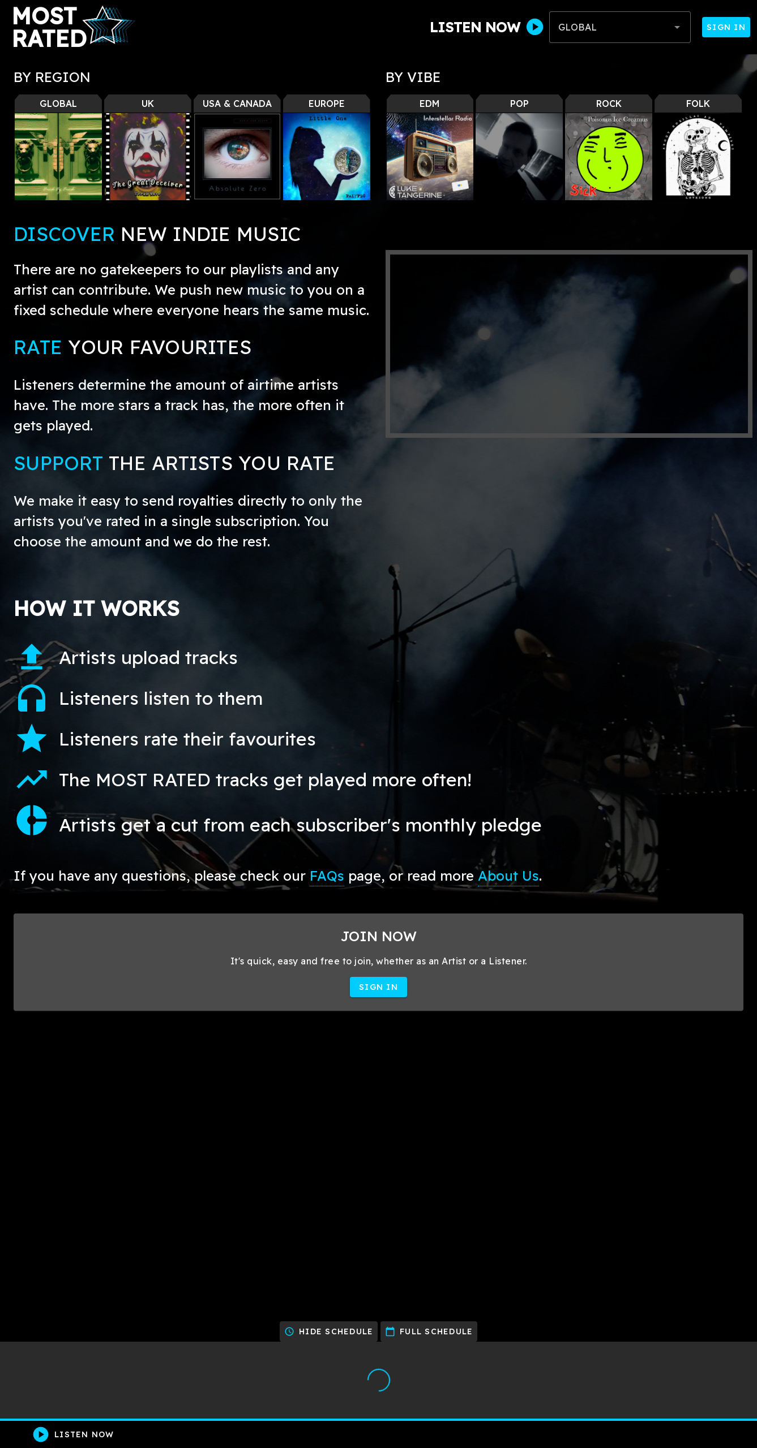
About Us (508, 875)
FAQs (327, 875)
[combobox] (620, 27)
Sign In (726, 27)
